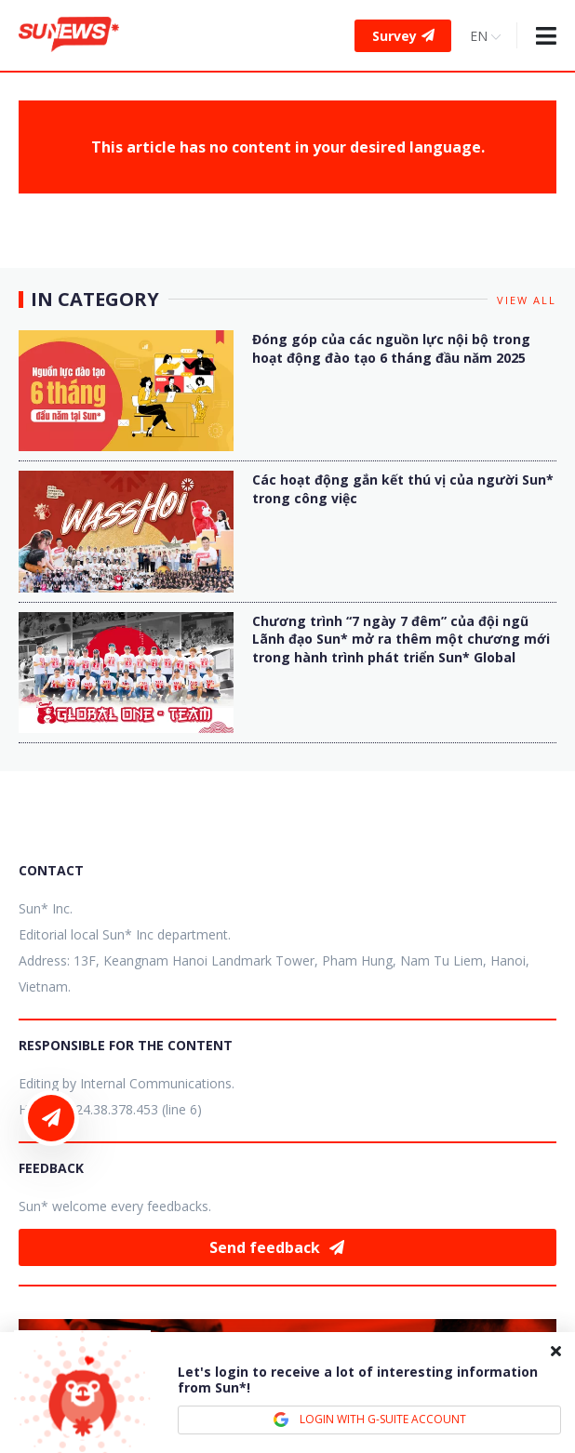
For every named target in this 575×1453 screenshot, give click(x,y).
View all (526, 300)
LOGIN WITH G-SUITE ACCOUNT (369, 1420)
